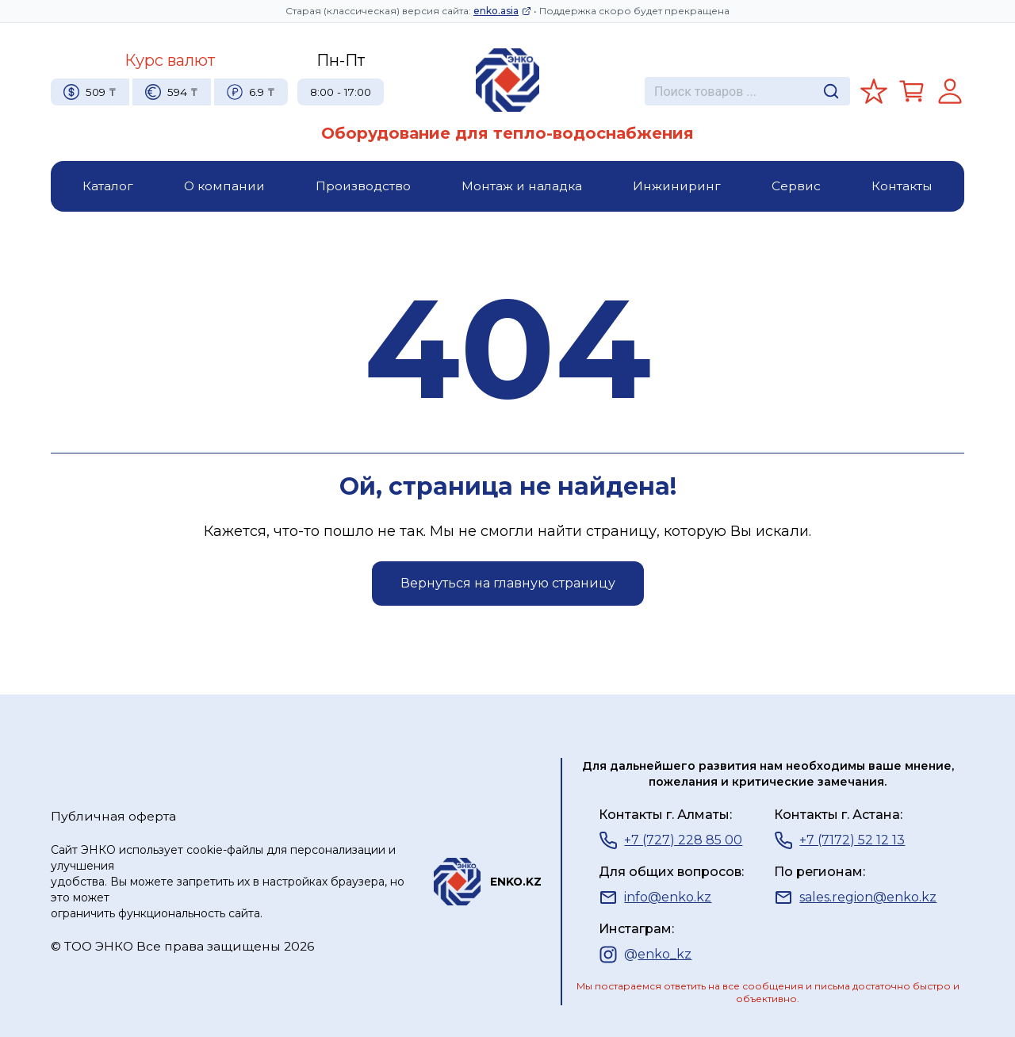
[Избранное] (874, 91)
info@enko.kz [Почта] (655, 897)
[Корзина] (912, 91)
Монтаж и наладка (522, 185)
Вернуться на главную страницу (507, 583)
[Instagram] (645, 954)
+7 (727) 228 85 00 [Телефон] (670, 840)
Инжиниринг (677, 185)
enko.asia (502, 11)
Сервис (796, 185)
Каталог (107, 185)
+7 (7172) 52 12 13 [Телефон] (839, 840)
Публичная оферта (113, 816)
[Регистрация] (950, 91)
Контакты (902, 185)
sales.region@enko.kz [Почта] (855, 897)
